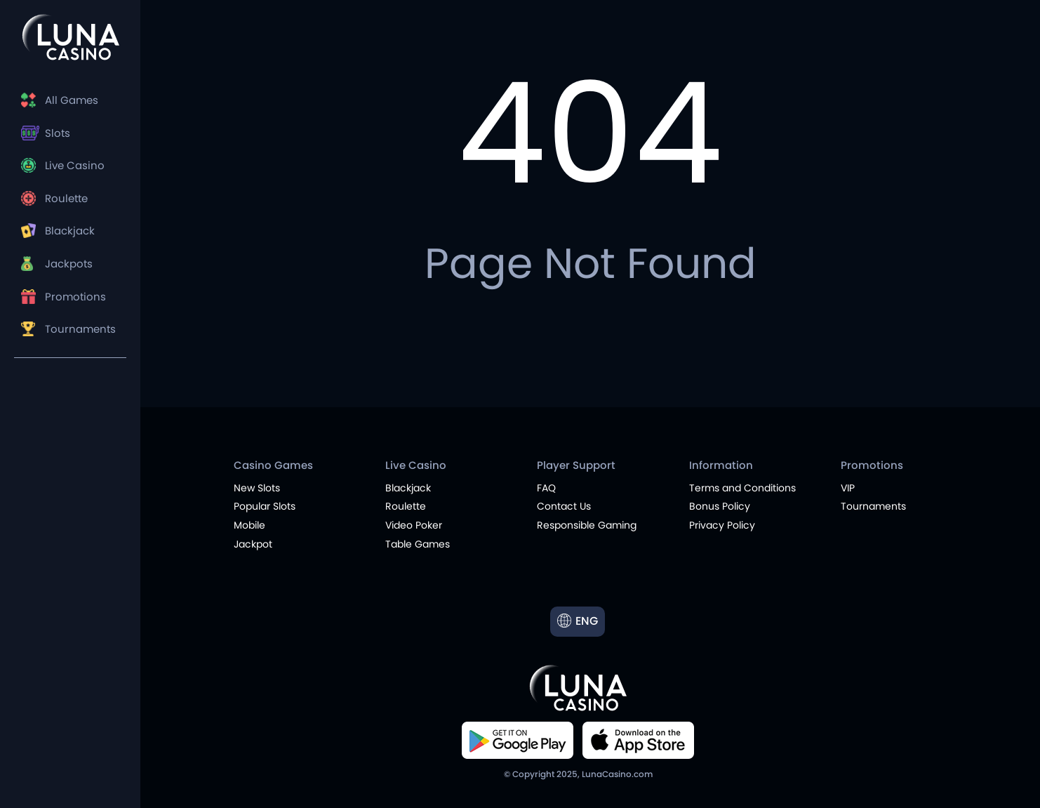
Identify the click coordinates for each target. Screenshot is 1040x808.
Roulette (66, 198)
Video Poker (413, 525)
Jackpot (253, 544)
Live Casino (75, 165)
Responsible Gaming (586, 525)
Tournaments (80, 329)
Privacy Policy (722, 525)
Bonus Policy (719, 506)
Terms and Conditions (742, 488)
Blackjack (70, 230)
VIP (848, 488)
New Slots (257, 488)
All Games (71, 100)
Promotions (75, 296)
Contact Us (564, 506)
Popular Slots (264, 506)
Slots (57, 133)
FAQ (546, 488)
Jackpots (69, 263)
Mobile (249, 525)
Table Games (417, 544)
